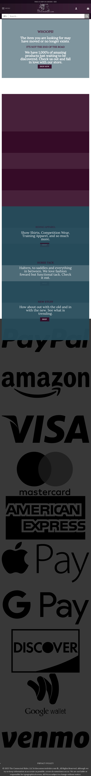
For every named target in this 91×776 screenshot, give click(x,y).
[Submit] (86, 16)
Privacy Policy (45, 763)
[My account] (76, 8)
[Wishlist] (82, 9)
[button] (6, 8)
